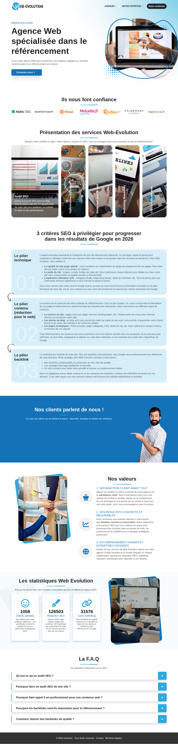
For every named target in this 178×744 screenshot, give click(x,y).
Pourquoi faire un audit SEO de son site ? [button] (43, 686)
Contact (99, 738)
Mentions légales (113, 738)
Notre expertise (132, 6)
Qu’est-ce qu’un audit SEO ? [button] (35, 675)
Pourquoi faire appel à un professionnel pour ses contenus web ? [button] (59, 697)
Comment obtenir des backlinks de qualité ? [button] (45, 719)
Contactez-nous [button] (25, 72)
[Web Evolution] (27, 3)
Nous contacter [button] (157, 6)
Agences (110, 6)
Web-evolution (65, 738)
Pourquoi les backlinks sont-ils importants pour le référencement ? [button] (60, 708)
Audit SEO (22, 196)
